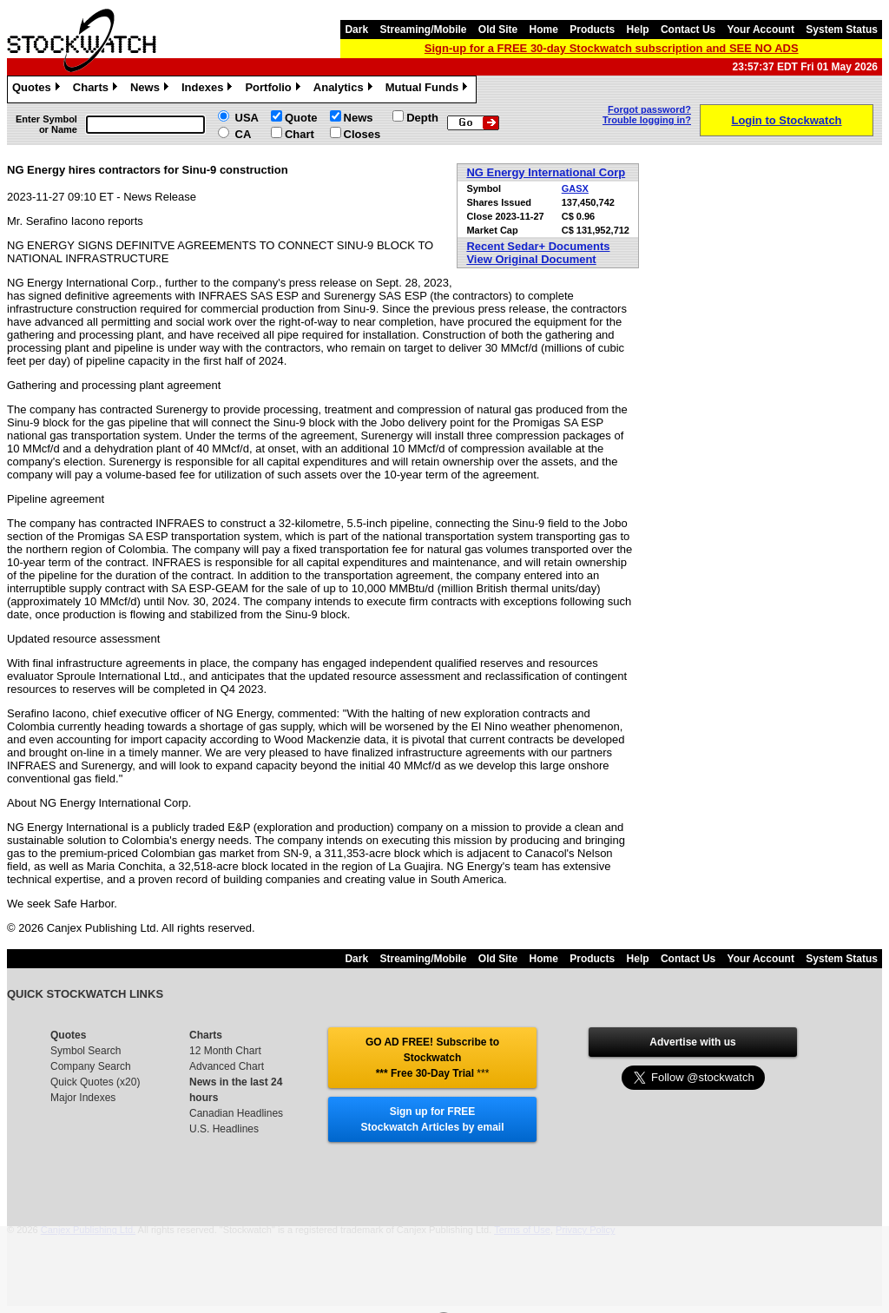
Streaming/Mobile (422, 29)
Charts (97, 89)
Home (544, 29)
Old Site (497, 29)
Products (592, 29)
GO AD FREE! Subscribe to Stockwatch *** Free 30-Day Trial (432, 1057)
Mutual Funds (428, 89)
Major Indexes (82, 1098)
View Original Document (531, 259)
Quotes (38, 89)
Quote (301, 117)
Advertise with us (692, 1042)
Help (638, 29)
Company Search (90, 1066)
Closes (362, 134)
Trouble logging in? (647, 120)
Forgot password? (649, 109)
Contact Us (688, 29)
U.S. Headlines (224, 1129)
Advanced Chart (226, 1066)
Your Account (761, 29)
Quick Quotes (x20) (95, 1082)
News (151, 89)
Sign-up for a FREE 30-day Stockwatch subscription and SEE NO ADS (612, 48)
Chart (299, 134)
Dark (356, 29)
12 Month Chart (225, 1051)
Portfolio (274, 89)
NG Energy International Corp (545, 172)
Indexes (208, 89)
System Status (842, 29)
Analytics (345, 89)
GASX (575, 188)
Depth (422, 117)
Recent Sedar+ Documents (537, 246)
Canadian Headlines (236, 1113)
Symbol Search (85, 1051)
